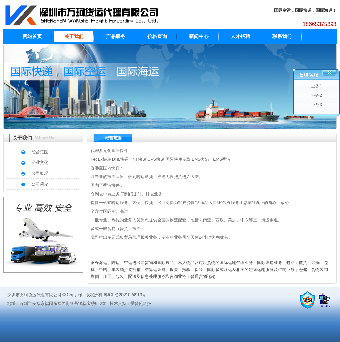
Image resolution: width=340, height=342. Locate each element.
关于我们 (74, 36)
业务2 (316, 95)
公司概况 (40, 173)
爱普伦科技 (140, 303)
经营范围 (40, 151)
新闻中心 (199, 36)
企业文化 (40, 162)
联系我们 (282, 36)
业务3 (316, 104)
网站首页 (32, 36)
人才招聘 (240, 36)
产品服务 (115, 36)
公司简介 (40, 184)
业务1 (316, 86)
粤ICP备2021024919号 (125, 294)
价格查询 (157, 36)
